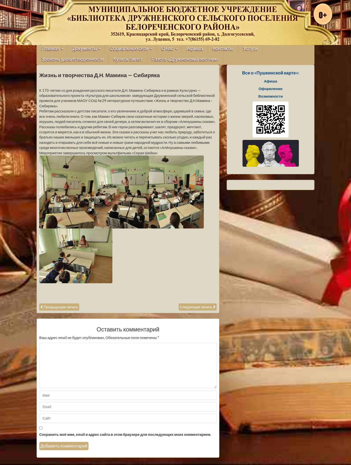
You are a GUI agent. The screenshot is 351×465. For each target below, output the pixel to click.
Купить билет (127, 59)
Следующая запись (196, 307)
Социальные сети (129, 49)
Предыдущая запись (61, 307)
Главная (50, 49)
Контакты (223, 49)
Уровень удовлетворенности (72, 59)
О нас (167, 49)
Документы (84, 49)
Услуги (250, 49)
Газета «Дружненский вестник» (185, 59)
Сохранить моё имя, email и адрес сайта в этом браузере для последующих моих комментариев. (125, 434)
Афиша (195, 49)
